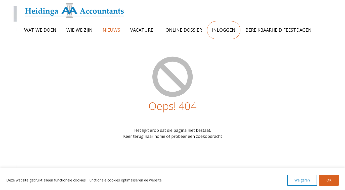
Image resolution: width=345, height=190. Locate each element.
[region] (172, 179)
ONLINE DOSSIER (183, 30)
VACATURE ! (142, 30)
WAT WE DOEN (40, 30)
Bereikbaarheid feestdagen (278, 30)
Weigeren (302, 180)
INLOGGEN (223, 30)
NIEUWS (111, 30)
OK (328, 180)
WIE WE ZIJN (79, 30)
